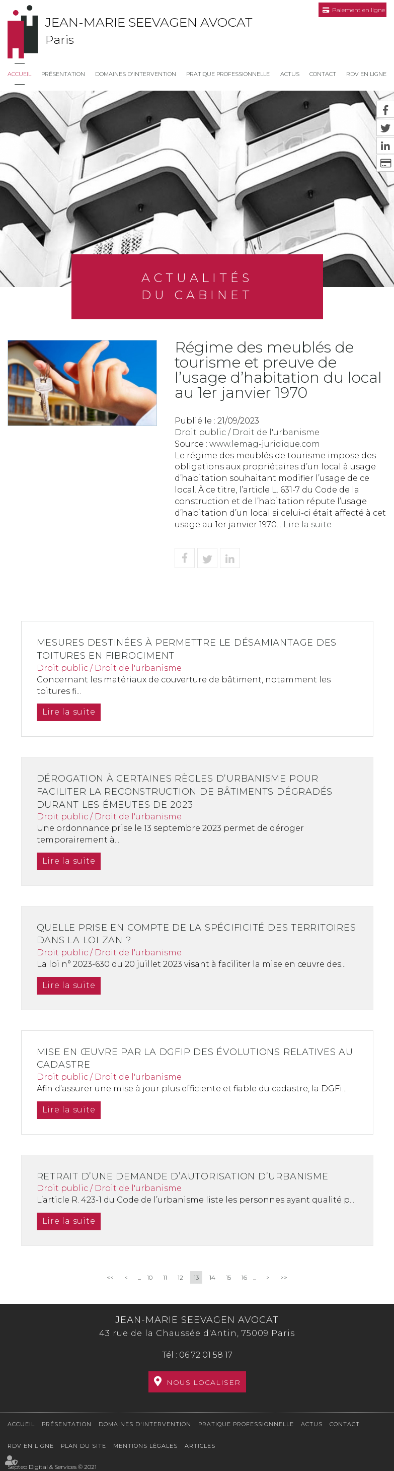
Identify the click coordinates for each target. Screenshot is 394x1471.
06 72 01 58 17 (205, 1355)
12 (180, 1277)
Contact (322, 74)
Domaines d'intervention (135, 74)
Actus (289, 74)
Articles (200, 1445)
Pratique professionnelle (228, 74)
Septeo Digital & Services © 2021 (52, 1466)
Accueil (19, 74)
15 (228, 1277)
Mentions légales (145, 1445)
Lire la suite (307, 524)
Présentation (63, 74)
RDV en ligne (366, 74)
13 (196, 1277)
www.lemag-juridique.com (264, 444)
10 (149, 1277)
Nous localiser (204, 1382)
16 (244, 1277)
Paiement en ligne (358, 10)
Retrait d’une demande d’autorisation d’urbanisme (185, 1176)
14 (212, 1277)
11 (165, 1277)
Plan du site (83, 1445)
